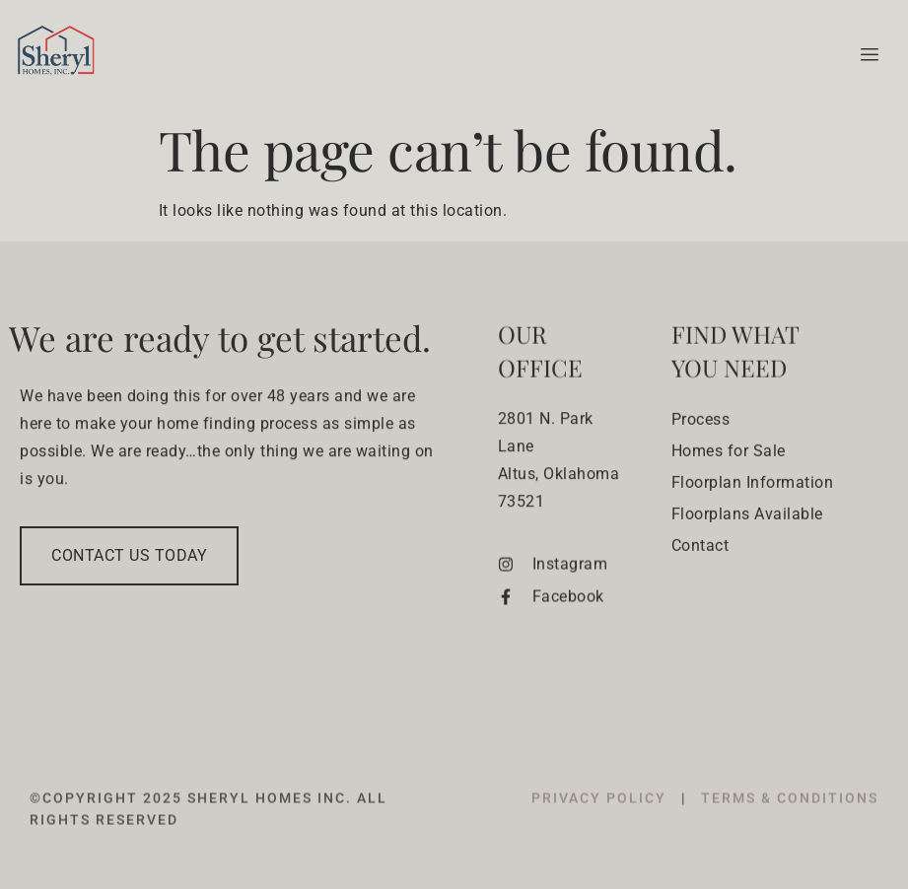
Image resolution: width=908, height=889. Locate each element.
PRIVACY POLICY (601, 825)
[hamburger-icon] (866, 55)
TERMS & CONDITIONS (789, 825)
